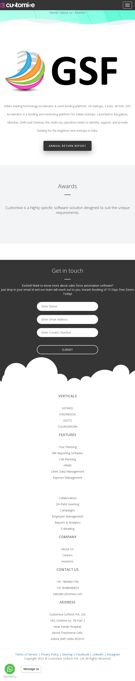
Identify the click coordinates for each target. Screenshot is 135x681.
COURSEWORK (67, 426)
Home (54, 12)
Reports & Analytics (68, 522)
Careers (67, 555)
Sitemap (67, 654)
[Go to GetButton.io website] (9, 676)
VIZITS (67, 420)
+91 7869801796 (67, 582)
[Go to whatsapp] (10, 669)
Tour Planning (67, 447)
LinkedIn (97, 654)
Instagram (113, 654)
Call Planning (67, 459)
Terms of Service (26, 654)
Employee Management (67, 516)
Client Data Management (67, 471)
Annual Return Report (67, 146)
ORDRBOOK (67, 414)
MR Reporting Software (67, 453)
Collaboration (67, 498)
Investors (67, 561)
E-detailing (67, 529)
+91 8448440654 (67, 588)
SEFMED (67, 408)
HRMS (67, 465)
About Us (67, 549)
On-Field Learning (67, 504)
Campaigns (67, 510)
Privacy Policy (50, 654)
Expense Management (67, 478)
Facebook (82, 654)
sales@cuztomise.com (67, 594)
